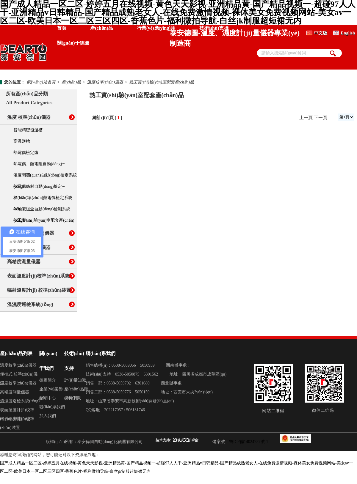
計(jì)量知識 (75, 380)
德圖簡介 (47, 380)
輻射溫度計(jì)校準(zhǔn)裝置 (17, 420)
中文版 (320, 33)
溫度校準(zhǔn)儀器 (105, 82)
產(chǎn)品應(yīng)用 (76, 390)
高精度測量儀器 (23, 261)
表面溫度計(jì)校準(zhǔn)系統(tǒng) (17, 411)
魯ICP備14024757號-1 (248, 441)
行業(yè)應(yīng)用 (156, 28)
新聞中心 (47, 398)
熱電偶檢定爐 (25, 152)
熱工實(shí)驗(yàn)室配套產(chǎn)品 (161, 82)
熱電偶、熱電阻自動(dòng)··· (39, 164)
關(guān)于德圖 (73, 42)
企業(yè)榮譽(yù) (51, 390)
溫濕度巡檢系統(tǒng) (30, 304)
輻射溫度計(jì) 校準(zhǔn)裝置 (39, 290)
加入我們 (47, 416)
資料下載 (72, 398)
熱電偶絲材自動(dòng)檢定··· (39, 186)
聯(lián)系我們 (52, 407)
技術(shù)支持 (214, 28)
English (348, 33)
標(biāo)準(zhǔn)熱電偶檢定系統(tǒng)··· (42, 200)
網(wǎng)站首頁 (41, 82)
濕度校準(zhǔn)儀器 (18, 383)
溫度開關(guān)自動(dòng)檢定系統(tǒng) (45, 177)
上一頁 (306, 117)
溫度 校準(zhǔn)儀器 (29, 117)
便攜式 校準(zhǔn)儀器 (18, 375)
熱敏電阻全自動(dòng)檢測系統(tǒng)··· (41, 211)
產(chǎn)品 (101, 28)
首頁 (61, 28)
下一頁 (320, 117)
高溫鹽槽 (21, 141)
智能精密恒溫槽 (28, 130)
